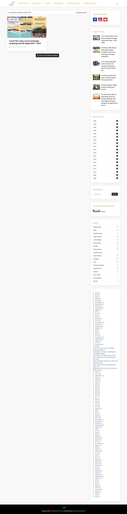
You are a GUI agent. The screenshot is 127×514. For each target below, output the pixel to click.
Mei (96, 295)
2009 (106, 175)
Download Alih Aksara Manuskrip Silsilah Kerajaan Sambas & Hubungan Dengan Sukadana (108, 52)
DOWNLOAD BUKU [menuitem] (90, 3)
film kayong (13, 19)
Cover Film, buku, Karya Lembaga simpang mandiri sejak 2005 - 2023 (25, 42)
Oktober (97, 306)
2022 (106, 134)
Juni (96, 313)
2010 (106, 172)
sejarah (106, 271)
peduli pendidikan (106, 265)
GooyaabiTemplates (79, 511)
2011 (106, 169)
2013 (106, 162)
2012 (106, 165)
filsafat (106, 246)
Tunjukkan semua (81, 12)
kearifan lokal (106, 252)
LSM (106, 262)
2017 (106, 149)
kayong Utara (106, 249)
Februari (97, 438)
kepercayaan (106, 256)
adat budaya (106, 227)
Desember (98, 302)
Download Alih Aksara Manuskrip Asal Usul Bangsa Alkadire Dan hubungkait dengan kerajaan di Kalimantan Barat (109, 99)
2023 (106, 130)
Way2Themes (58, 511)
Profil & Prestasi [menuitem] (23, 3)
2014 (106, 159)
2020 (106, 140)
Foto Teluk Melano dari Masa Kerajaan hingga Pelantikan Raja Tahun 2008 (109, 39)
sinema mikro (106, 278)
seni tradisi (106, 275)
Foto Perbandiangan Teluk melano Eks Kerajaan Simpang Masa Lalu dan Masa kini (108, 66)
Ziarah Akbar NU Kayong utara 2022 (104, 355)
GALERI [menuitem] (47, 3)
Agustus (97, 309)
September (98, 308)
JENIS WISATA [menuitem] (58, 3)
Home (64, 507)
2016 (106, 153)
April (96, 297)
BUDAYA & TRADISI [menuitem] (73, 3)
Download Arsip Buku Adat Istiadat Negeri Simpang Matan (108, 77)
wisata (106, 281)
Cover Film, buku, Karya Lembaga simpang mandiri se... (103, 349)
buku (106, 230)
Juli (96, 311)
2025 (106, 124)
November (98, 304)
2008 (106, 178)
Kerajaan (106, 259)
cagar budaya (106, 236)
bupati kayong (106, 233)
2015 (106, 156)
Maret (97, 298)
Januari (97, 319)
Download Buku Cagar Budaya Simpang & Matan (109, 87)
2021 (106, 137)
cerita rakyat (106, 240)
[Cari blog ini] (102, 194)
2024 (106, 127)
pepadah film (106, 268)
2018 (106, 146)
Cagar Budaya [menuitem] (36, 3)
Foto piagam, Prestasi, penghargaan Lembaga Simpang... (104, 352)
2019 (106, 143)
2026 (106, 121)
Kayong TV (13, 47)
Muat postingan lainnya (48, 55)
